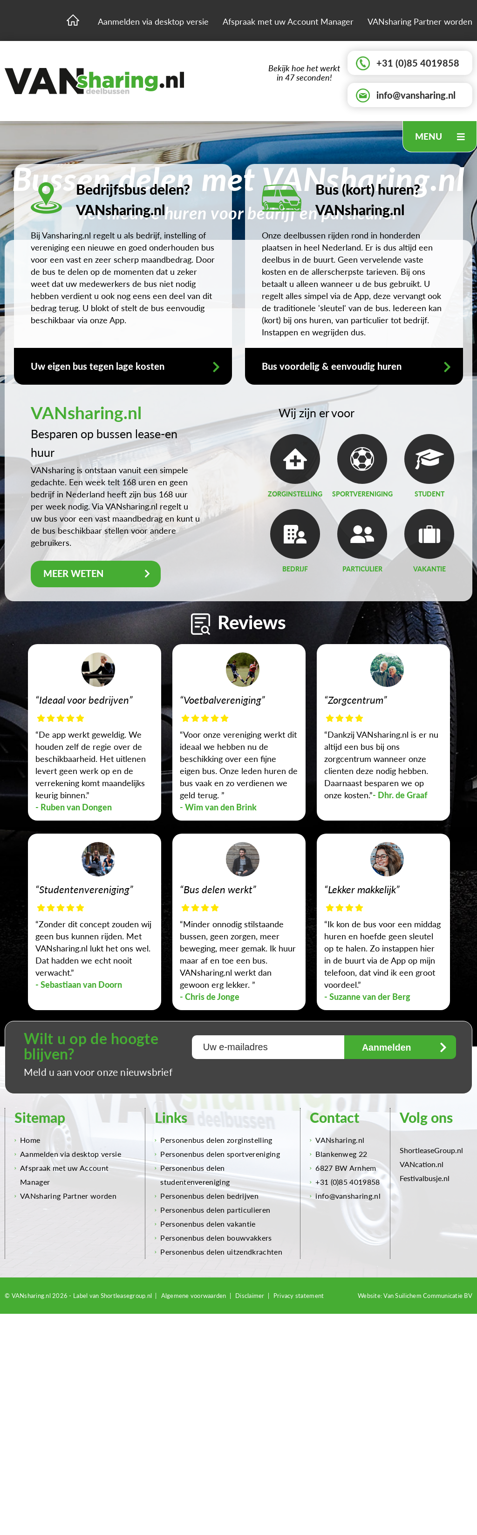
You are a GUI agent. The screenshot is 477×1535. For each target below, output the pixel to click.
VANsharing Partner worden (420, 21)
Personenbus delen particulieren (212, 1210)
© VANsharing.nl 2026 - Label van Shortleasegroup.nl (78, 1296)
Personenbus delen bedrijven (207, 1196)
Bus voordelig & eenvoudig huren (356, 366)
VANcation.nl (421, 1164)
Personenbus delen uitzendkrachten (218, 1252)
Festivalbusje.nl (425, 1178)
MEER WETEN (100, 573)
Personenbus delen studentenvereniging (192, 1175)
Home (27, 1140)
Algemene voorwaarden (193, 1296)
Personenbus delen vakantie (205, 1224)
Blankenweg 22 (338, 1154)
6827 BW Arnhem (343, 1168)
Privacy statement (298, 1296)
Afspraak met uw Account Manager (288, 21)
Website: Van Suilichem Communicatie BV (415, 1296)
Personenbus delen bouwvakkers (213, 1238)
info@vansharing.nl (406, 95)
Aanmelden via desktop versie (153, 21)
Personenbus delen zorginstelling (213, 1140)
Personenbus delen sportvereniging (217, 1154)
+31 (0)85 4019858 (407, 63)
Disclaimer (250, 1296)
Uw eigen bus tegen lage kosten (125, 366)
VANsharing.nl (337, 1140)
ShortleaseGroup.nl (431, 1150)
